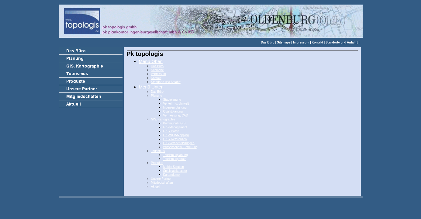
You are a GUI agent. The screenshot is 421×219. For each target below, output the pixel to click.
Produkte (157, 163)
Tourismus (158, 151)
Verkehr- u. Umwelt (176, 103)
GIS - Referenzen (175, 139)
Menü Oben (151, 61)
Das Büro (267, 42)
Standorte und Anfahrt (342, 42)
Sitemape (283, 42)
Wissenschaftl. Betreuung (180, 147)
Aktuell (155, 186)
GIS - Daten (171, 131)
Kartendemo (171, 174)
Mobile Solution (173, 167)
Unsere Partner (161, 178)
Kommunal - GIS (174, 123)
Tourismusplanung (175, 155)
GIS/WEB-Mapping (176, 135)
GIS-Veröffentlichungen (179, 143)
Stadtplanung (172, 99)
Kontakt (317, 42)
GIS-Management (175, 127)
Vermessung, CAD (175, 115)
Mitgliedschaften (162, 182)
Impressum (301, 42)
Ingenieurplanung (175, 107)
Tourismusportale (174, 159)
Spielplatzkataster (175, 170)
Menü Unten (151, 86)
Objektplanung (173, 111)
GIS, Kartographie (163, 119)
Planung (156, 95)
